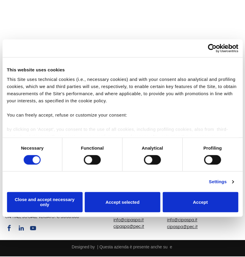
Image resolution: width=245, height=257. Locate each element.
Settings (218, 181)
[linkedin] (21, 229)
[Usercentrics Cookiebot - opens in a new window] (212, 48)
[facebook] (9, 229)
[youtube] (33, 229)
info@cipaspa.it (128, 220)
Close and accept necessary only (45, 203)
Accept (200, 202)
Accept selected (122, 202)
